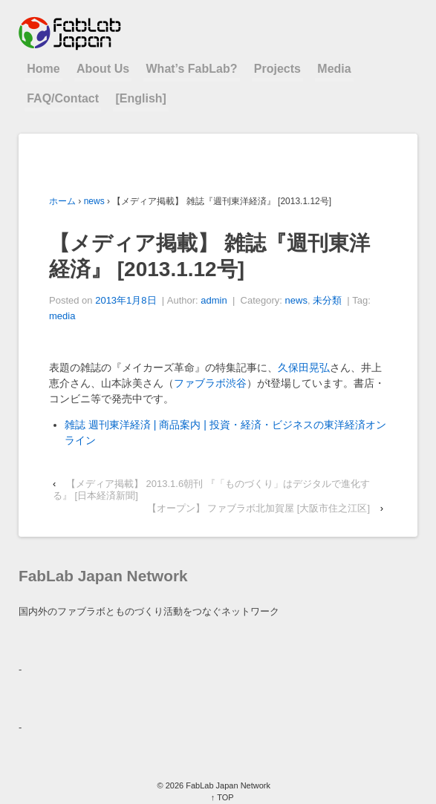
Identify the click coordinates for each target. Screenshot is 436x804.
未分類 (327, 300)
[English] (140, 98)
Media (334, 68)
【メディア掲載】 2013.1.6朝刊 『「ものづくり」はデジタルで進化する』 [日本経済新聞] (211, 489)
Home (43, 68)
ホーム (62, 201)
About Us (103, 68)
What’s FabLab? (192, 68)
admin (214, 300)
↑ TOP (222, 797)
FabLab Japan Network (226, 785)
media (62, 315)
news (94, 201)
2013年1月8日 (125, 300)
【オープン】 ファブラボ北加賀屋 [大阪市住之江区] (258, 508)
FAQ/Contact (63, 98)
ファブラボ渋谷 (210, 383)
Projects (277, 68)
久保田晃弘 (304, 367)
